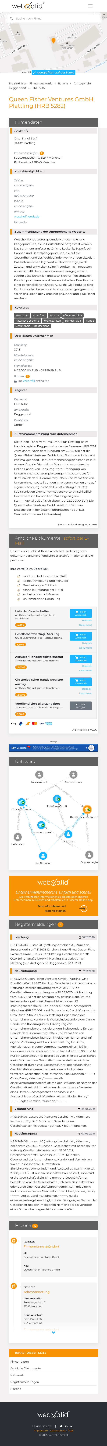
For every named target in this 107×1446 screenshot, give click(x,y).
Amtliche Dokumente (25, 1368)
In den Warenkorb (81, 613)
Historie (15, 1388)
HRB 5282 (38, 88)
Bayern (63, 83)
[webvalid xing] (72, 1426)
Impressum (41, 1430)
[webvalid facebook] (56, 1426)
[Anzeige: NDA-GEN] (53, 746)
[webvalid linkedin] (67, 1426)
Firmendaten (19, 1361)
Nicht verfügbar (81, 706)
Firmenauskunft (40, 83)
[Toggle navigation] (90, 5)
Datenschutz (58, 1430)
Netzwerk (17, 1375)
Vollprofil (29, 381)
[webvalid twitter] (62, 1426)
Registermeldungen (24, 1382)
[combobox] (53, 18)
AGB (70, 1430)
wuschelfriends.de (27, 216)
